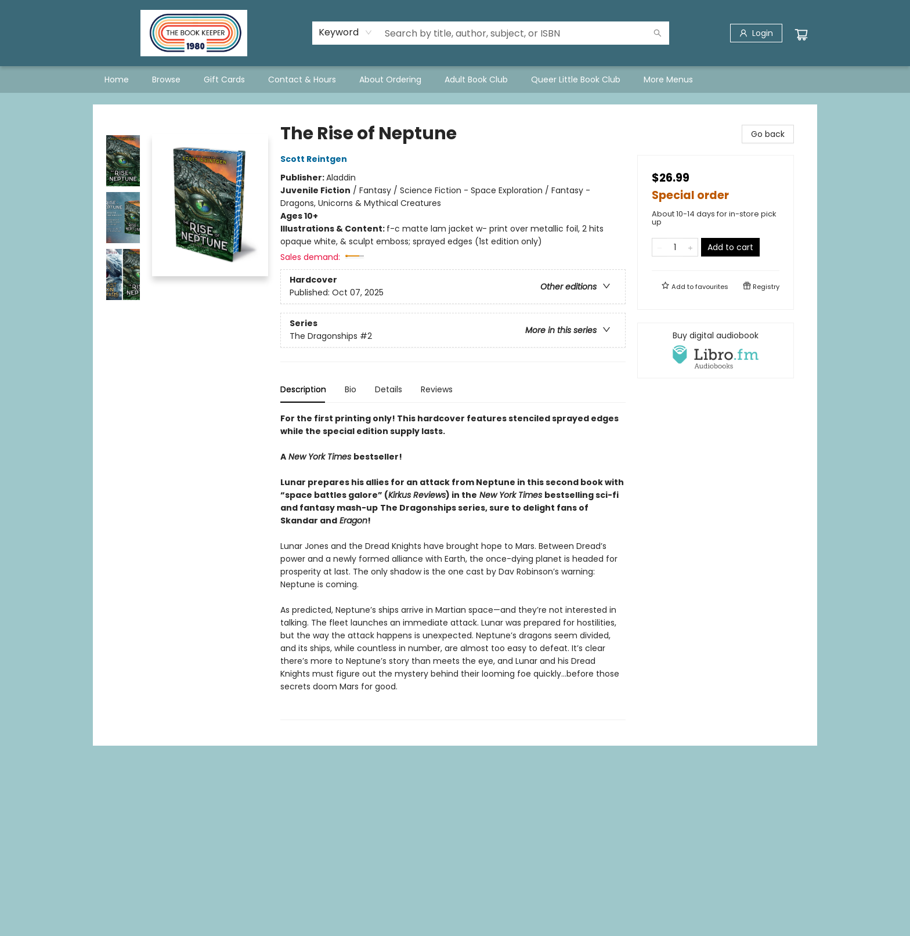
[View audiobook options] (716, 350)
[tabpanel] (453, 566)
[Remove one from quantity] (659, 247)
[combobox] (345, 32)
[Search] (657, 33)
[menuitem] (116, 79)
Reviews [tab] (437, 389)
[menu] (455, 79)
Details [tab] (388, 389)
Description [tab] (303, 389)
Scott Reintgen (315, 159)
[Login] (756, 33)
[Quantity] (675, 247)
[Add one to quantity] (690, 247)
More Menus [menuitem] (668, 79)
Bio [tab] (350, 389)
